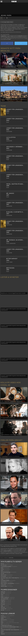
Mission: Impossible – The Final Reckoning (7, 583)
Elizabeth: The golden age (5, 597)
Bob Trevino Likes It (4, 565)
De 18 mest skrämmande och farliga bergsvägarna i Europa (10, 626)
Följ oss (2, 621)
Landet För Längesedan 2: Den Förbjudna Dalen (12, 28)
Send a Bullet (3, 593)
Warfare (2, 570)
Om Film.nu (2, 615)
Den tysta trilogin (3, 576)
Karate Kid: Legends (4, 586)
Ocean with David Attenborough (5, 572)
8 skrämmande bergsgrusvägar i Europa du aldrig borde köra (10, 629)
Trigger (2, 605)
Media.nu (2, 632)
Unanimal (2, 569)
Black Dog (2, 563)
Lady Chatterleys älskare (4, 598)
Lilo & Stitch (19, 26)
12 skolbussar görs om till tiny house (6, 625)
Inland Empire (3, 607)
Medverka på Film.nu (4, 619)
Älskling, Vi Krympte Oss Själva (6, 30)
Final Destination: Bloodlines (5, 580)
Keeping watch (3, 591)
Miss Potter (2, 610)
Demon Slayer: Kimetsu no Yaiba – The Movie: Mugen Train (10, 577)
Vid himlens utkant (3, 608)
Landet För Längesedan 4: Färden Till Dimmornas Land (17, 27)
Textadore (2, 631)
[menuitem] (2, 557)
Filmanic (2, 622)
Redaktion (2, 618)
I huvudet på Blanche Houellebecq (6, 566)
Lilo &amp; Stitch (3, 584)
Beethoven (3, 27)
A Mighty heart (3, 601)
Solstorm (2, 594)
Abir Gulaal (2, 573)
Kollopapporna (3, 600)
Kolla (1, 628)
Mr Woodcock (3, 604)
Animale (2, 579)
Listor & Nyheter (10, 277)
